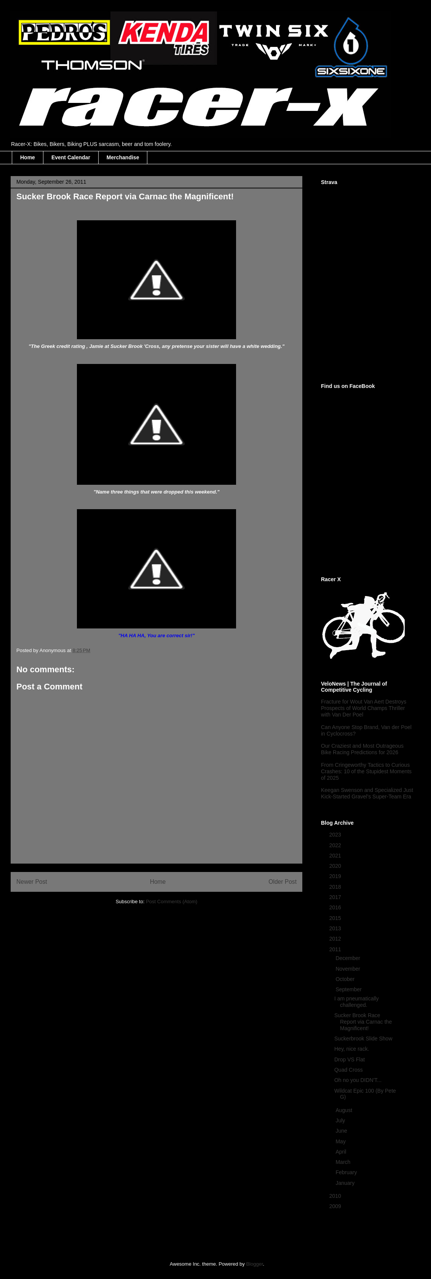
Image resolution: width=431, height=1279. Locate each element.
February (346, 1172)
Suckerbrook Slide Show (363, 1038)
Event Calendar (70, 157)
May (341, 1141)
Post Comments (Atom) (171, 901)
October (345, 979)
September (349, 989)
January (345, 1183)
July (340, 1120)
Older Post (282, 881)
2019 (336, 876)
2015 (336, 918)
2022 (336, 845)
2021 (336, 856)
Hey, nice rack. (351, 1049)
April (341, 1152)
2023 (336, 835)
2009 (336, 1206)
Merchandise (123, 157)
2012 (336, 939)
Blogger (254, 1264)
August (344, 1110)
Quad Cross (348, 1070)
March (343, 1162)
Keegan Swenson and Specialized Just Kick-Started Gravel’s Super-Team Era (367, 793)
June (341, 1131)
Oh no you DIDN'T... (358, 1080)
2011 (336, 949)
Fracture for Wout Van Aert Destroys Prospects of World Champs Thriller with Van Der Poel (363, 708)
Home (27, 157)
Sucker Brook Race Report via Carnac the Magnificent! (363, 1021)
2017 (336, 897)
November (348, 969)
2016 (336, 907)
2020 (336, 866)
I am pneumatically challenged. (356, 1001)
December (348, 958)
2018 (336, 887)
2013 (336, 928)
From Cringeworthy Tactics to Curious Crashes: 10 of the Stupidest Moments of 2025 (366, 771)
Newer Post (31, 881)
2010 (336, 1196)
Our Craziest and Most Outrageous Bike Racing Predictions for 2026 (362, 749)
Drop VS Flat (349, 1059)
